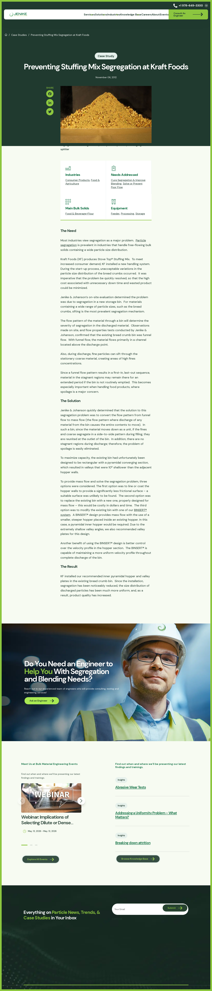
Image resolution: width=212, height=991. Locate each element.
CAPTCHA (117, 921)
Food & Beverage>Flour (79, 213)
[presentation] (137, 930)
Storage (140, 213)
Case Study (106, 56)
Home (6, 34)
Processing (127, 213)
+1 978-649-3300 (187, 5)
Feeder (115, 213)
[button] (9, 847)
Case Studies (19, 35)
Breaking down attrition (145, 841)
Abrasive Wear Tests (143, 789)
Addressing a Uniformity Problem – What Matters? (165, 815)
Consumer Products (77, 180)
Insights (133, 781)
